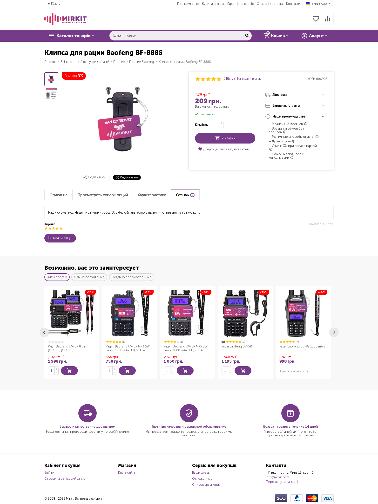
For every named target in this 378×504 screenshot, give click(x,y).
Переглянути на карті (282, 481)
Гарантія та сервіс (240, 4)
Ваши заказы (201, 472)
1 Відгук (229, 78)
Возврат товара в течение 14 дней (290, 426)
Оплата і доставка (270, 4)
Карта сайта (126, 472)
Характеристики (152, 195)
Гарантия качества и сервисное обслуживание (189, 426)
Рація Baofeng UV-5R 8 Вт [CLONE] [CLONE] (66, 348)
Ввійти (49, 472)
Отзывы (185, 195)
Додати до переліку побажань (223, 149)
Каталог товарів (73, 36)
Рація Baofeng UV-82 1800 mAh (302, 346)
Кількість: (201, 125)
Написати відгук (249, 78)
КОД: (311, 79)
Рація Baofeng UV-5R (237, 346)
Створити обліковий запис (64, 478)
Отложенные (202, 478)
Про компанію (188, 4)
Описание (58, 195)
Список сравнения (206, 484)
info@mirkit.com (277, 476)
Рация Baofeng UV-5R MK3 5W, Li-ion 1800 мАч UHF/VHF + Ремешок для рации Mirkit (128, 348)
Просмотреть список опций (102, 195)
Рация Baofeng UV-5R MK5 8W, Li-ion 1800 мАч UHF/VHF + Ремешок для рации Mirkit (186, 348)
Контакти (293, 4)
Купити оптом (213, 4)
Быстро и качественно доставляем (87, 426)
